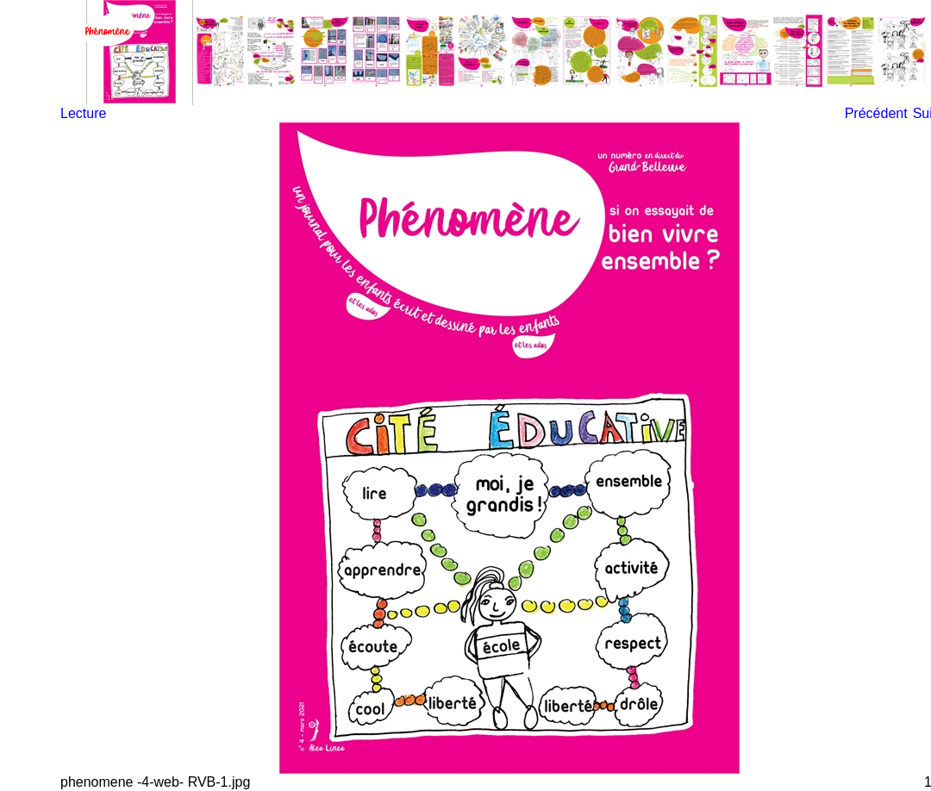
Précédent (876, 113)
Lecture (83, 113)
